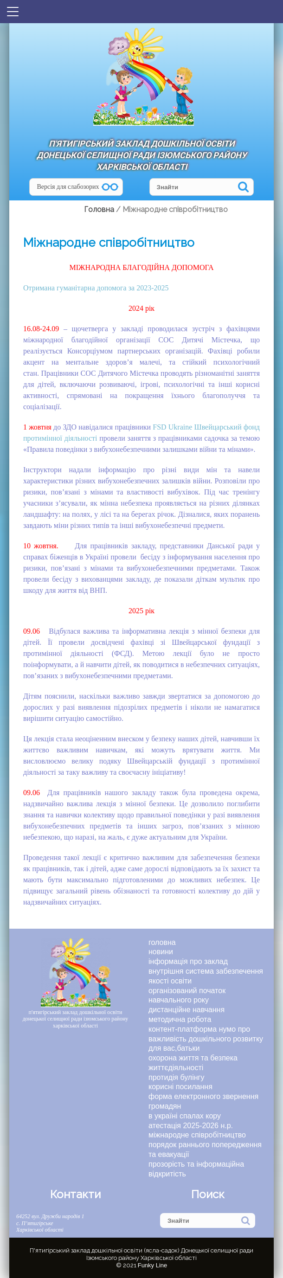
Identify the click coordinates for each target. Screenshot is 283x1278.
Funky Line (152, 1265)
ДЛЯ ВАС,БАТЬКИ (173, 1048)
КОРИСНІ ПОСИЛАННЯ (180, 1087)
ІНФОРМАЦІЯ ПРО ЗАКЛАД (188, 961)
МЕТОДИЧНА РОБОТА (179, 1019)
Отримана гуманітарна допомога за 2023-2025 (95, 288)
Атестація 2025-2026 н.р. (190, 1126)
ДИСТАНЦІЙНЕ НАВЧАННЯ (186, 1010)
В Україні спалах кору (184, 1116)
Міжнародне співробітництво (197, 1135)
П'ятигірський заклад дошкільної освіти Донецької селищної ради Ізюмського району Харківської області (141, 155)
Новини (160, 952)
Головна (162, 942)
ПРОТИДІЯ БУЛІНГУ (176, 1077)
